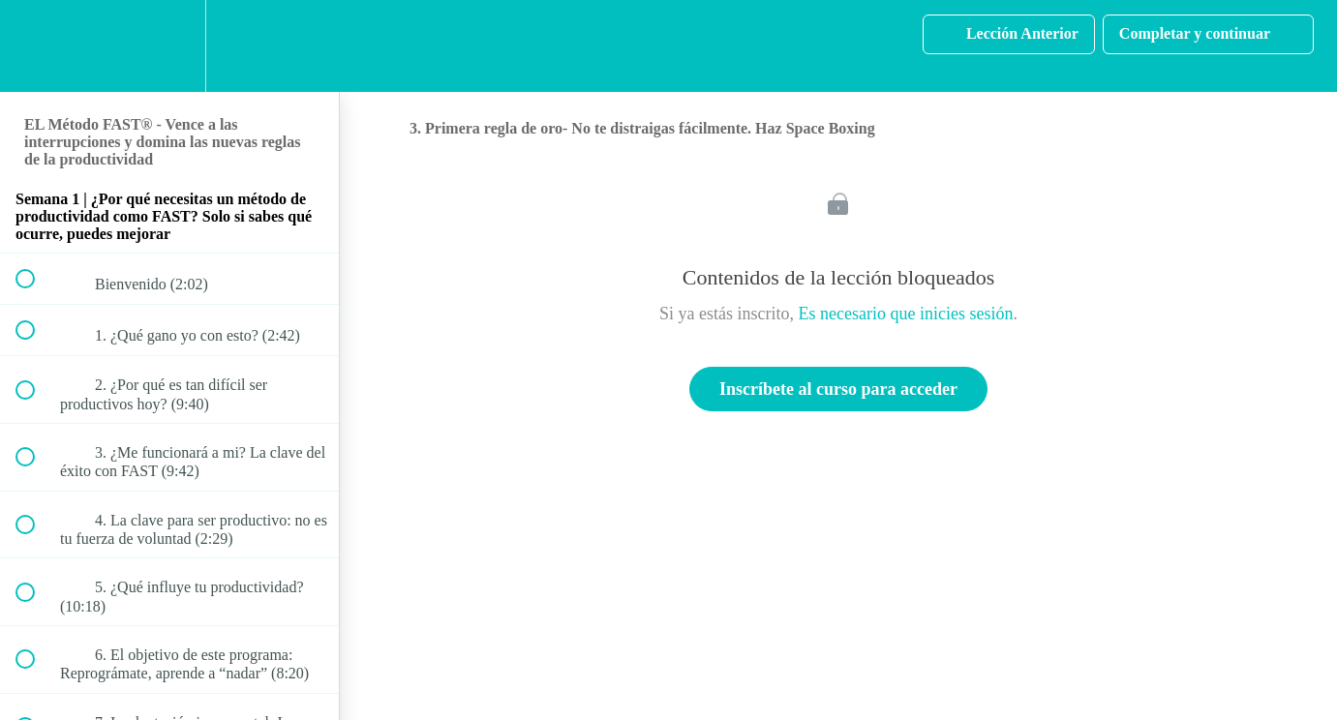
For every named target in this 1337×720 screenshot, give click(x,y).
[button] (36, 46)
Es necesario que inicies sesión (906, 313)
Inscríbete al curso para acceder (838, 389)
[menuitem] (169, 46)
